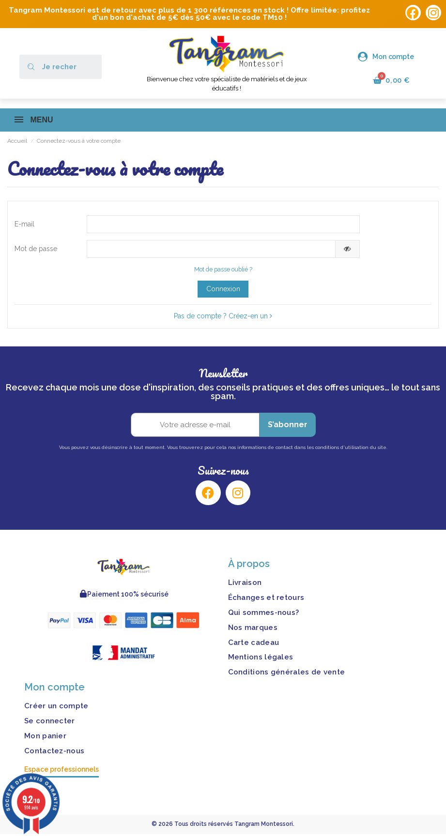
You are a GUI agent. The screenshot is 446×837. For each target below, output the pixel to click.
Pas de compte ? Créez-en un (223, 319)
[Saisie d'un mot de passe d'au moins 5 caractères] (211, 251)
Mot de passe (36, 250)
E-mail (24, 225)
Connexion (223, 292)
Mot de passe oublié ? (223, 272)
